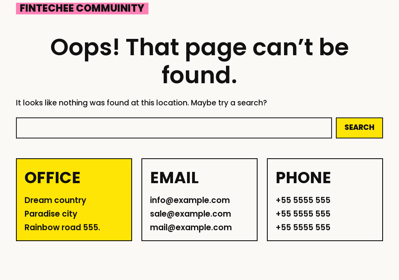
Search (359, 127)
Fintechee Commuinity (82, 9)
